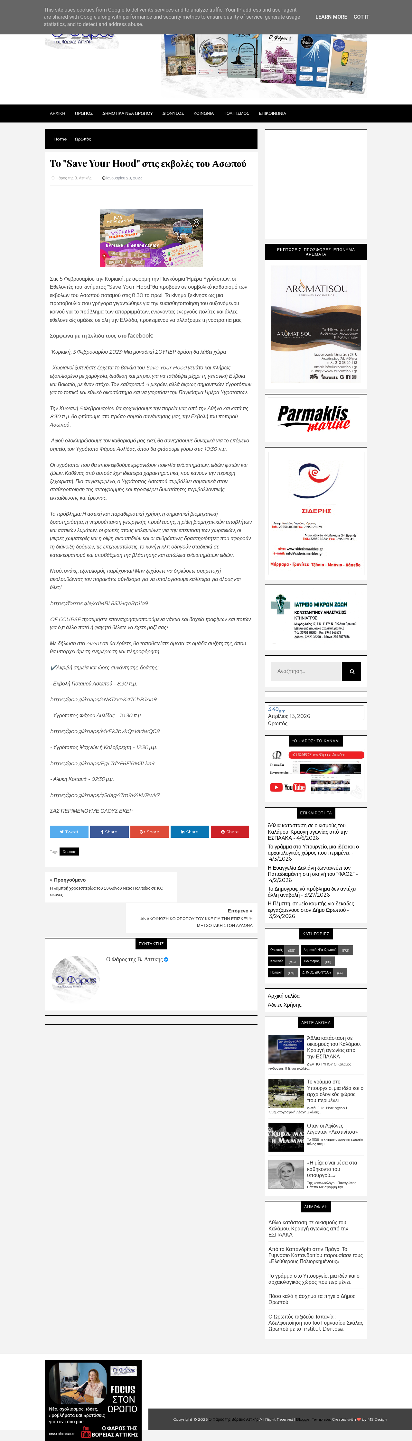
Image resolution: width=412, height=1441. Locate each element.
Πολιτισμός (311, 961)
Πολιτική (276, 972)
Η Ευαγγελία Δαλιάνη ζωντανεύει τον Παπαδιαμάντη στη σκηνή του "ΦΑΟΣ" (311, 871)
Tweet (69, 831)
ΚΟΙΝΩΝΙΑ (204, 113)
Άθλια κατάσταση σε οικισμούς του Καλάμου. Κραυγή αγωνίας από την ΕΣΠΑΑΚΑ (308, 831)
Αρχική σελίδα (284, 996)
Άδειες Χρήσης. (285, 1005)
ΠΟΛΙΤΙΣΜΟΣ (236, 113)
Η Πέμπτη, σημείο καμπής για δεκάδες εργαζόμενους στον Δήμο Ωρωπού (311, 907)
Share (109, 831)
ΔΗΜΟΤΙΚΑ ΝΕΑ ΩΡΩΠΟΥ (127, 113)
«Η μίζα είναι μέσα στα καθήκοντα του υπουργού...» (332, 1169)
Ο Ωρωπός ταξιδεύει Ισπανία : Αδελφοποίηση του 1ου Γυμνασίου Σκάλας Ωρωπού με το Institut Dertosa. (315, 1323)
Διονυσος (173, 113)
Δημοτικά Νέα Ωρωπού (320, 950)
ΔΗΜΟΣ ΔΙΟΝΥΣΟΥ (317, 972)
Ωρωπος (84, 113)
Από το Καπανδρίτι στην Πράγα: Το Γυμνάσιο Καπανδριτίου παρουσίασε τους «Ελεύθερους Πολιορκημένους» (315, 1255)
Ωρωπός (69, 851)
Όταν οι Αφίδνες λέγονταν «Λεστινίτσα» (332, 1129)
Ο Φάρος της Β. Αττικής (134, 928)
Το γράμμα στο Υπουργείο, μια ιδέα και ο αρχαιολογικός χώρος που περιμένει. (313, 850)
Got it (361, 17)
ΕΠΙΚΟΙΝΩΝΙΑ (272, 113)
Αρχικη (57, 113)
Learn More (331, 17)
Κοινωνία (276, 961)
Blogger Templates (313, 1419)
